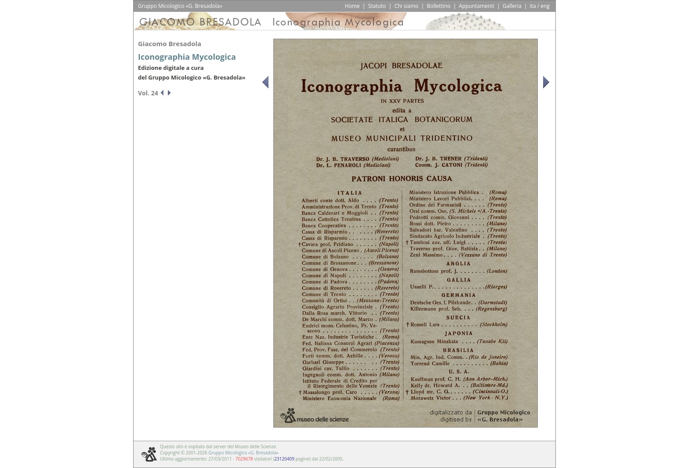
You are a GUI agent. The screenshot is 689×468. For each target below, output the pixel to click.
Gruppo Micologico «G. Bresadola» (243, 453)
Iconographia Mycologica (187, 56)
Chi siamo (406, 6)
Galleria (512, 6)
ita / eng (540, 6)
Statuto (377, 6)
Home (352, 6)
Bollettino (438, 6)
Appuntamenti (476, 6)
